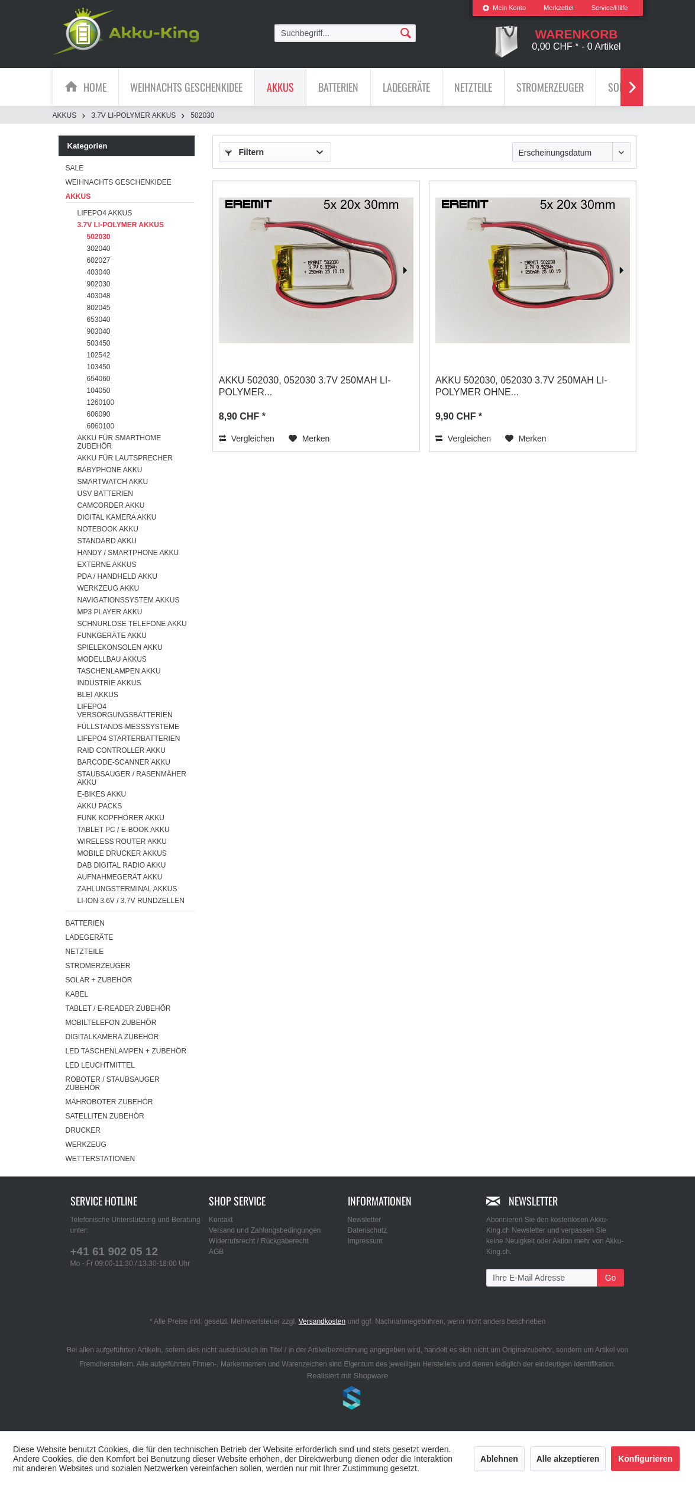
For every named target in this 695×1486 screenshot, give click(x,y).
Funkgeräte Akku (112, 635)
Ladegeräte (90, 937)
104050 (99, 390)
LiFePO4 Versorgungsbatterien (125, 710)
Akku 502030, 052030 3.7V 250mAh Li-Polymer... (305, 386)
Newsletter (365, 1220)
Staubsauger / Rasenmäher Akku (131, 778)
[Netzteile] (473, 87)
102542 (99, 355)
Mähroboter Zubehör (109, 1102)
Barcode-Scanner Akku (123, 762)
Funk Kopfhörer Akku (120, 818)
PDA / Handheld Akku (117, 576)
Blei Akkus (97, 695)
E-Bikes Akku (102, 794)
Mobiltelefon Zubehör (111, 1022)
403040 (99, 272)
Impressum (365, 1241)
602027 (99, 260)
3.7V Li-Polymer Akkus (120, 225)
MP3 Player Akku (110, 612)
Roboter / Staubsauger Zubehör (113, 1083)
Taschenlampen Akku (119, 671)
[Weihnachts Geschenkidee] (186, 87)
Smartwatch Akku (112, 482)
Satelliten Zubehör (105, 1116)
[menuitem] (504, 8)
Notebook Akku (107, 529)
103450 (99, 367)
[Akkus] (280, 87)
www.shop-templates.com (347, 1399)
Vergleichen (246, 438)
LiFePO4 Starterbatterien (128, 738)
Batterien (85, 923)
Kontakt (221, 1220)
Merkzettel (559, 7)
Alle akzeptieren (568, 1459)
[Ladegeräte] (406, 87)
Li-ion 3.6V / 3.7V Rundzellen (131, 901)
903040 (99, 331)
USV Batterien (105, 493)
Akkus (78, 196)
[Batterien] (338, 87)
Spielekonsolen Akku (120, 647)
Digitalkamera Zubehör (112, 1037)
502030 (99, 237)
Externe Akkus (107, 564)
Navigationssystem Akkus (128, 600)
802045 (99, 308)
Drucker (83, 1130)
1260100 (101, 402)
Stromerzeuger (98, 966)
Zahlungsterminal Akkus (127, 889)
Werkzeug (86, 1144)
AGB (216, 1252)
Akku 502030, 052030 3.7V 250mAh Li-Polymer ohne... (521, 386)
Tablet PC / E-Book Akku (123, 830)
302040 (99, 248)
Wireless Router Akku (122, 841)
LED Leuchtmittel (100, 1065)
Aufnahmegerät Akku (120, 877)
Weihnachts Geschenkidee (119, 182)
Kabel (77, 994)
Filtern (244, 152)
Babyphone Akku (110, 470)
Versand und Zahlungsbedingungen (265, 1230)
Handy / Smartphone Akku (128, 553)
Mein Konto (504, 7)
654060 (99, 379)
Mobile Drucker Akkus (122, 853)
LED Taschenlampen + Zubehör (126, 1051)
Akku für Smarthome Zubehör (119, 442)
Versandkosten (322, 1321)
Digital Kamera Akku (117, 517)
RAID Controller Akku (121, 750)
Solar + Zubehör (99, 980)
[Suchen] (406, 32)
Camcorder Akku (111, 505)
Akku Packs (99, 806)
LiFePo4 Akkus (104, 213)
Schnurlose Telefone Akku (132, 624)
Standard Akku (107, 541)
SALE (75, 168)
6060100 (101, 426)
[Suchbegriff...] (345, 33)
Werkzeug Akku (108, 588)
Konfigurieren (645, 1459)
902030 (99, 284)
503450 (99, 343)
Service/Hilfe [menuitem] (609, 7)
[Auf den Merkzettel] (309, 438)
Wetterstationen (100, 1159)
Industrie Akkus (109, 683)
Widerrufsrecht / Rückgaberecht (259, 1241)
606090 (99, 414)
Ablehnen (499, 1459)
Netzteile (85, 951)
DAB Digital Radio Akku (121, 865)
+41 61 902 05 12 (114, 1251)
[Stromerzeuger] (550, 87)
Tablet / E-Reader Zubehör (118, 1008)
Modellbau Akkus (112, 659)
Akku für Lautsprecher (125, 458)
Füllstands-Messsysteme (128, 727)
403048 (99, 296)
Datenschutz (367, 1230)
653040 (99, 319)
